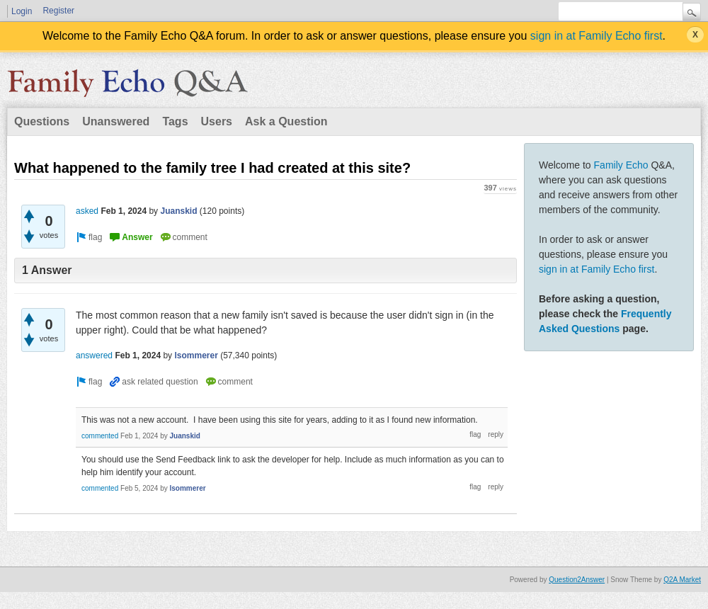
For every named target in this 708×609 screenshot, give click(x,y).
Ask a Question (286, 121)
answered (94, 355)
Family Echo (621, 165)
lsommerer (195, 355)
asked (87, 211)
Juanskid (178, 211)
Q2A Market (682, 580)
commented (99, 436)
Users (216, 121)
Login (21, 11)
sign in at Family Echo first (596, 36)
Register (58, 11)
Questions (41, 121)
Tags (175, 121)
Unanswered (115, 121)
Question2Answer (577, 580)
